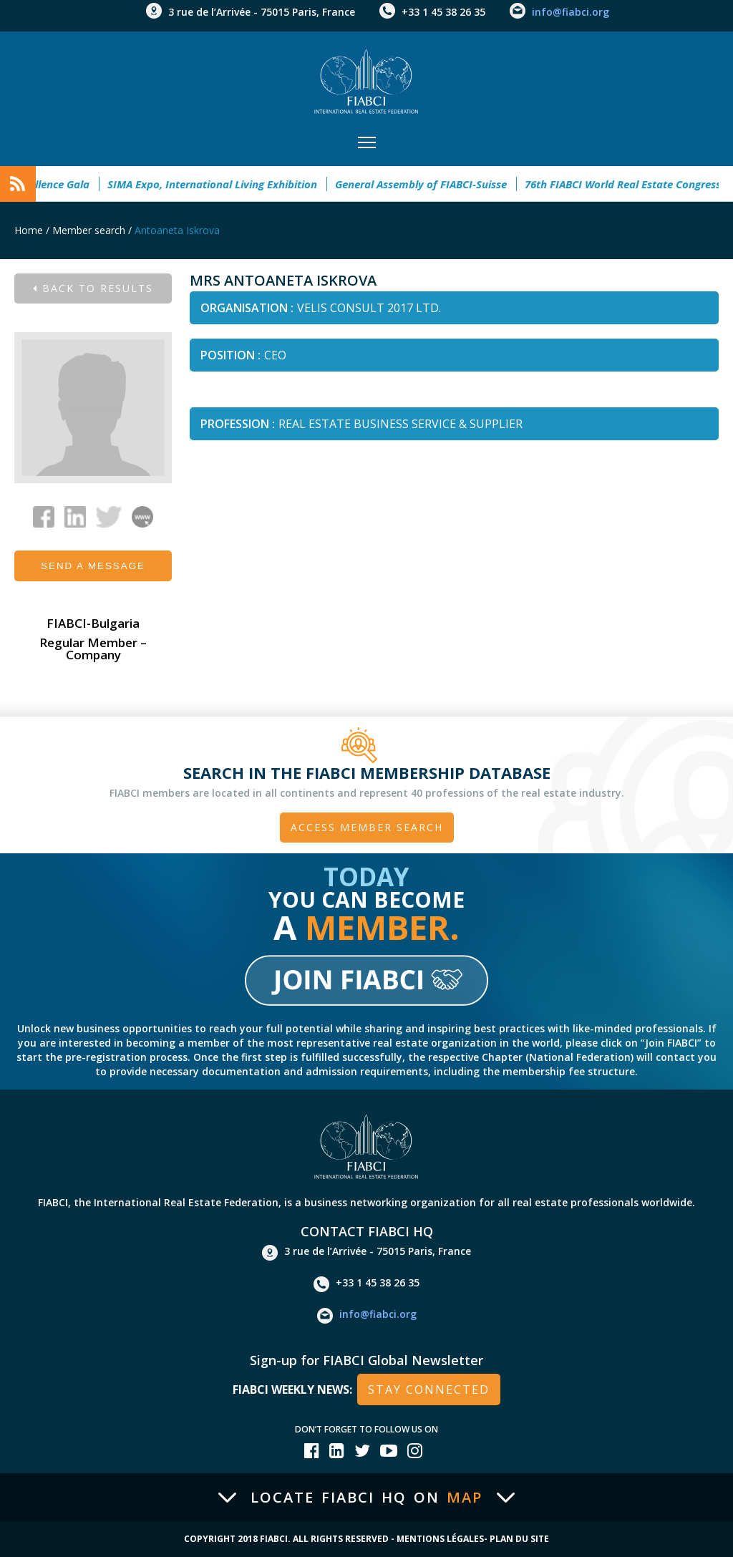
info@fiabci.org (570, 12)
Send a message (93, 566)
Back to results (93, 288)
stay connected (429, 1389)
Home (28, 230)
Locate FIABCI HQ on (366, 1497)
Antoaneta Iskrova (177, 230)
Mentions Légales (440, 1539)
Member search (88, 230)
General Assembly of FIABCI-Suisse (411, 184)
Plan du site (519, 1539)
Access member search (367, 827)
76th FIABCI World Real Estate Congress (613, 184)
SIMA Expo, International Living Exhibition (203, 184)
